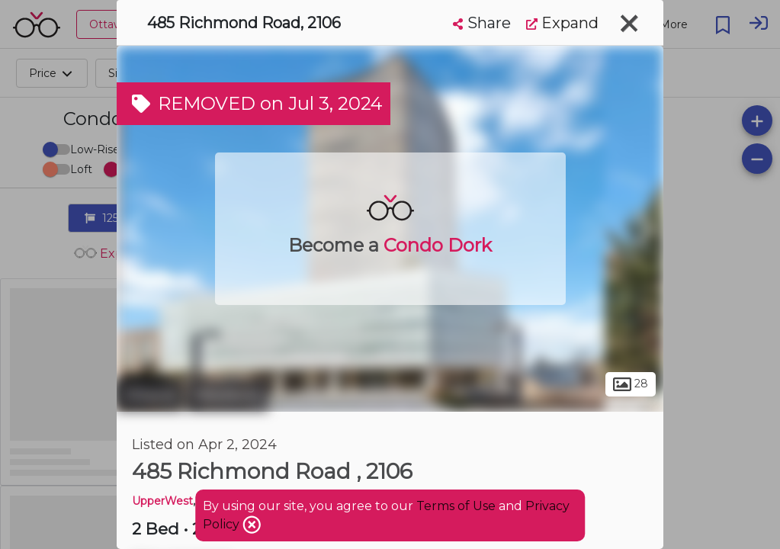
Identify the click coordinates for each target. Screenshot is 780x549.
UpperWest (162, 501)
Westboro (227, 395)
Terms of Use (456, 506)
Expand (562, 23)
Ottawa (149, 395)
